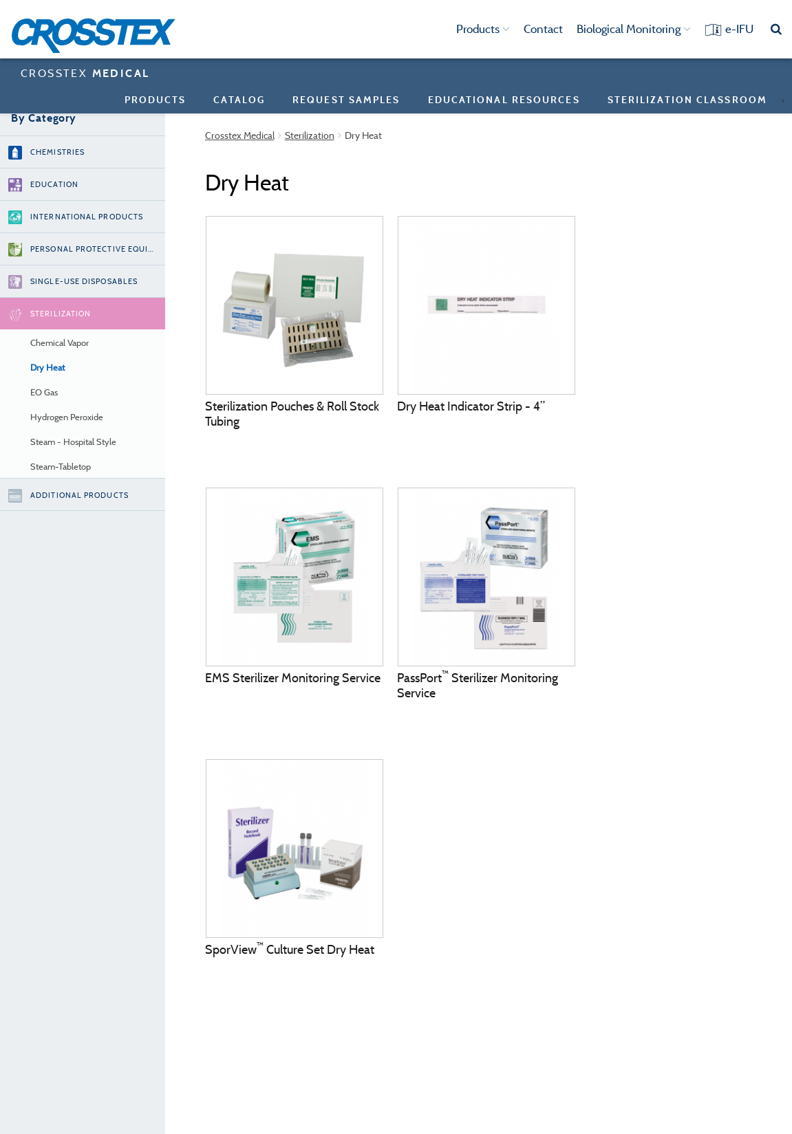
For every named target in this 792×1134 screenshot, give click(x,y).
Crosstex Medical (240, 135)
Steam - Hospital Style (73, 442)
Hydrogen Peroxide (66, 417)
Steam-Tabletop (60, 466)
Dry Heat (47, 367)
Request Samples (346, 99)
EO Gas (44, 392)
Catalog (239, 99)
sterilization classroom (687, 99)
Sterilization (309, 135)
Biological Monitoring (634, 28)
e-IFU (739, 28)
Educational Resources (504, 99)
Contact (543, 28)
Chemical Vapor (59, 343)
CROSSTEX (85, 73)
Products (483, 28)
